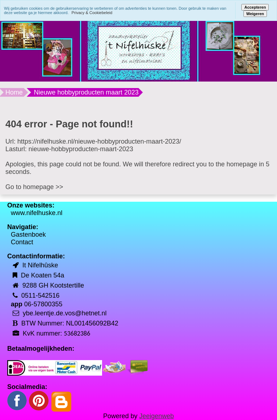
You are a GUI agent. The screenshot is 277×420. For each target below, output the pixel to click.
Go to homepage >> (34, 187)
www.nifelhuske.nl (36, 212)
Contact (22, 242)
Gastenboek (28, 234)
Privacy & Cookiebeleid (91, 12)
